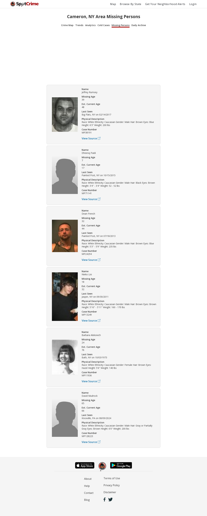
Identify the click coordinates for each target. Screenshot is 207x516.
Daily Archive (138, 25)
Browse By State (130, 4)
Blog (87, 500)
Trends (79, 25)
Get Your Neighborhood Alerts (165, 4)
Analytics (90, 25)
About (88, 479)
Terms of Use (112, 478)
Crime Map (67, 25)
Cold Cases (104, 25)
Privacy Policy (112, 485)
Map (113, 4)
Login (193, 4)
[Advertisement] (103, 55)
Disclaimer (110, 492)
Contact (88, 493)
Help (87, 486)
